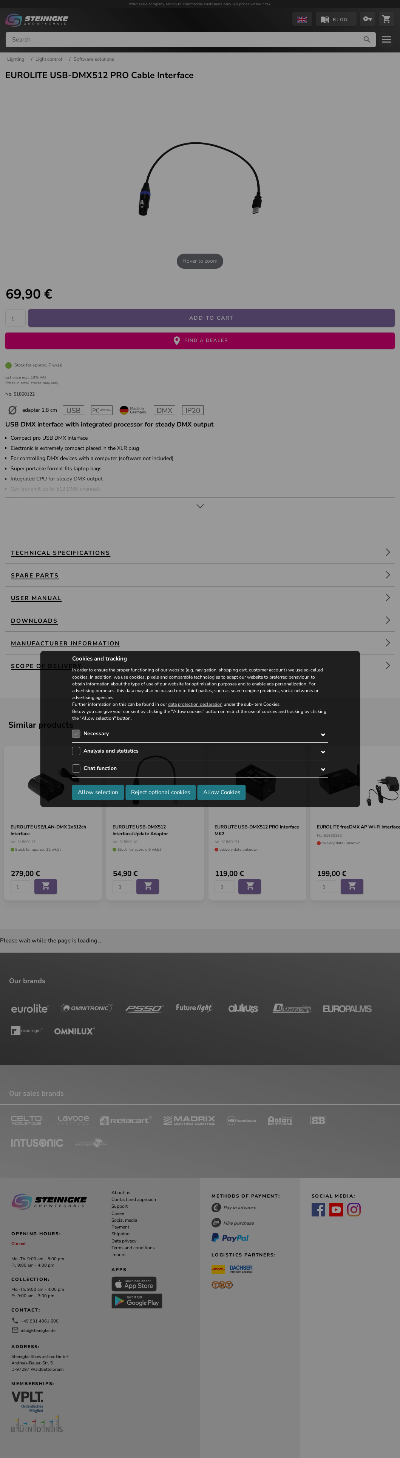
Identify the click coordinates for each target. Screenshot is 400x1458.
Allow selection (98, 792)
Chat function (100, 768)
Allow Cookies (221, 792)
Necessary (96, 733)
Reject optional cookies (160, 792)
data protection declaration (195, 705)
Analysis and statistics (111, 750)
